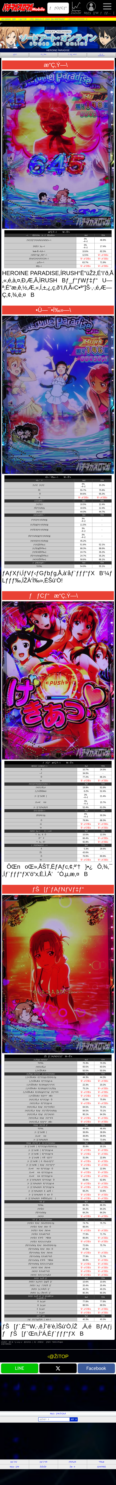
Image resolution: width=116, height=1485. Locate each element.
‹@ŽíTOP (58, 1356)
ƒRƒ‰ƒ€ (72, 1462)
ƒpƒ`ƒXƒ (14, 1462)
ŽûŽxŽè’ (76, 8)
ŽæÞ (72, 1467)
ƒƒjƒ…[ (107, 8)
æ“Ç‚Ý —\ (14, 55)
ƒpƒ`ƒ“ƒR (43, 1462)
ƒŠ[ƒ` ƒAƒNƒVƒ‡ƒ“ (101, 55)
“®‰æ (101, 1462)
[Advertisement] (58, 1392)
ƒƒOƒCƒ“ (58, 8)
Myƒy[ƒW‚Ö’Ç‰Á (58, 1414)
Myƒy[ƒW (91, 8)
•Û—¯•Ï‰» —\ (43, 55)
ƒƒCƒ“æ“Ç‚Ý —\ (72, 55)
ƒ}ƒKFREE (101, 1467)
